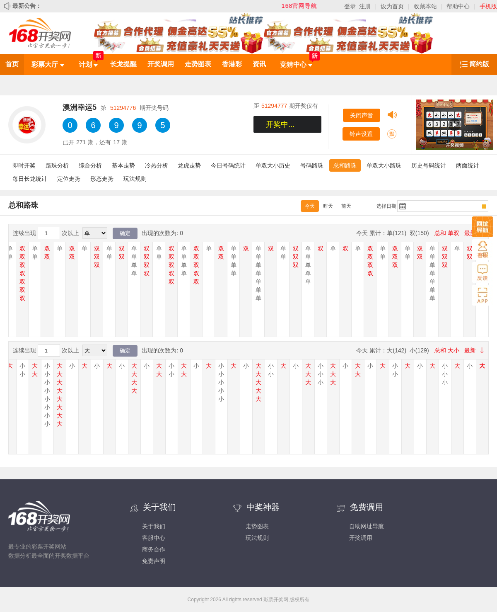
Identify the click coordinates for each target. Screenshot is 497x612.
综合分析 (90, 165)
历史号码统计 (428, 165)
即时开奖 (24, 165)
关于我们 (153, 526)
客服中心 (153, 537)
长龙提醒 (123, 64)
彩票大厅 (47, 64)
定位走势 (68, 178)
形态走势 (101, 178)
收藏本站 (425, 6)
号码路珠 (311, 165)
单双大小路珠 (384, 165)
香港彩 (232, 64)
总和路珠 (345, 165)
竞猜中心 (296, 64)
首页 (12, 64)
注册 (365, 6)
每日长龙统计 (29, 178)
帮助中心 (458, 6)
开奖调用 (160, 64)
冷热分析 (156, 165)
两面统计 (467, 165)
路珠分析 (57, 165)
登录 (350, 6)
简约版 (479, 64)
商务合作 (153, 549)
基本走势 (123, 165)
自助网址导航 (366, 526)
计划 (88, 64)
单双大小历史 (273, 165)
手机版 (488, 6)
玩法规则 (135, 178)
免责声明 (153, 561)
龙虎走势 (189, 165)
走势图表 (198, 64)
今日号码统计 (228, 165)
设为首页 (392, 6)
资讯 (259, 64)
